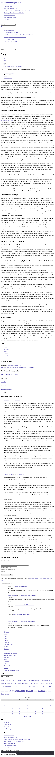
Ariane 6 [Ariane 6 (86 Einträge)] (20, 681)
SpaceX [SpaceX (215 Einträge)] (29, 691)
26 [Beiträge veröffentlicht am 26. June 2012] (12, 715)
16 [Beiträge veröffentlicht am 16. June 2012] (42, 709)
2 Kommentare (8, 78)
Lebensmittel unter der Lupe (10, 654)
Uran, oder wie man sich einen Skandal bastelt (14, 66)
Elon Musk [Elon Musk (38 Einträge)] (13, 684)
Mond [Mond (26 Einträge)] (17, 687)
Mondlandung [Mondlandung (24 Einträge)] (21, 687)
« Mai (25, 717)
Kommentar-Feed (8, 727)
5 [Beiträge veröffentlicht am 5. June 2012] (12, 706)
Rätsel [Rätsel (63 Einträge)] (50, 687)
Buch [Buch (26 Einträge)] (42, 681)
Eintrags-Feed (7, 725)
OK (2, 755)
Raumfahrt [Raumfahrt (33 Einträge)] (40, 687)
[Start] (5, 58)
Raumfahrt (6, 662)
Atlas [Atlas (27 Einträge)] (25, 681)
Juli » (29, 717)
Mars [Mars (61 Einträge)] (10, 687)
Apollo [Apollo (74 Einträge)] (3, 681)
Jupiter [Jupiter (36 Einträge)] (6, 687)
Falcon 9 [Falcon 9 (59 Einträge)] (23, 684)
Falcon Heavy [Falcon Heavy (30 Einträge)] (29, 684)
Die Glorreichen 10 (8, 645)
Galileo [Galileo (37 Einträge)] (37, 684)
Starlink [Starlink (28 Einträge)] (35, 692)
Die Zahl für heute (8, 648)
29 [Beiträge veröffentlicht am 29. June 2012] (35, 715)
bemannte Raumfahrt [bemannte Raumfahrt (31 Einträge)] (35, 681)
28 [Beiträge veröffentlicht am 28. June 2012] (27, 715)
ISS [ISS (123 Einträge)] (2, 687)
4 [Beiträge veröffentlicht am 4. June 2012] (4, 706)
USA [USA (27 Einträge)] (46, 692)
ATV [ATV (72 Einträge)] (28, 681)
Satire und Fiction (8, 667)
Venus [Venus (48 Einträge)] (2, 695)
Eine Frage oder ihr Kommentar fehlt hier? (15, 37)
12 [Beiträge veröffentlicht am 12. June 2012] (12, 709)
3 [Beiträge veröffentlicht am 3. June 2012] (50, 703)
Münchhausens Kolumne (10, 656)
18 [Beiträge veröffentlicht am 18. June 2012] (4, 712)
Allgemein (6, 633)
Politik (5, 660)
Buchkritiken (7, 637)
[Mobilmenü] (4, 26)
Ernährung (7, 76)
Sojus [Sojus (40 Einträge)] (13, 692)
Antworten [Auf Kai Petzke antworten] (17, 400)
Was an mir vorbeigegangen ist (11, 671)
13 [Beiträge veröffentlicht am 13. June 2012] (19, 709)
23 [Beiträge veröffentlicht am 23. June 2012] (42, 712)
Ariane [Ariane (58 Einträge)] (8, 681)
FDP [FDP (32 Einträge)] (34, 684)
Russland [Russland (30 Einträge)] (45, 687)
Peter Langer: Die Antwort (9, 374)
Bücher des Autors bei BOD (11, 32)
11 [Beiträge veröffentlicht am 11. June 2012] (4, 709)
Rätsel (5, 664)
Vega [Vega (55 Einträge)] (49, 692)
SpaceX (6, 669)
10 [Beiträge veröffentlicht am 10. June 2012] (50, 706)
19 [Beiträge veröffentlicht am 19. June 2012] (12, 712)
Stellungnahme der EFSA (7, 120)
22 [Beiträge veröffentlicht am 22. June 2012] (35, 712)
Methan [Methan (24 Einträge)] (13, 687)
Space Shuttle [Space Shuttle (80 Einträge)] (20, 692)
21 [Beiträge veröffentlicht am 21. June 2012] (27, 712)
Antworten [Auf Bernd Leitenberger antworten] (21, 474)
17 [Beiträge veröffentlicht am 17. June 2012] (50, 709)
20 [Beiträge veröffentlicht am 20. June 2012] (19, 712)
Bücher (5, 635)
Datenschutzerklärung (9, 30)
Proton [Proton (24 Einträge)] (35, 687)
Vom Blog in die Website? (10, 41)
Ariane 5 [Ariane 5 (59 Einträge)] (13, 681)
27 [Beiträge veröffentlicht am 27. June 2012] (19, 715)
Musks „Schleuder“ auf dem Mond (21, 615)
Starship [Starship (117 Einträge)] (41, 692)
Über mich (6, 43)
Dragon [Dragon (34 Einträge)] (8, 684)
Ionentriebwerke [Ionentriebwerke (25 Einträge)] (49, 684)
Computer (6, 643)
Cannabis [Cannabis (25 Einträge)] (45, 681)
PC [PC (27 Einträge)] (33, 687)
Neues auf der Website (9, 39)
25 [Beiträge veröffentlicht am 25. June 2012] (4, 715)
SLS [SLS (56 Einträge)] (10, 692)
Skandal (3, 382)
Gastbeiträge (7, 652)
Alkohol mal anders (7, 389)
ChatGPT (6, 639)
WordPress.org (7, 730)
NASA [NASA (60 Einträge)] (26, 687)
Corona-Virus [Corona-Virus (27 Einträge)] (3, 684)
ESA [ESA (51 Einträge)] (18, 684)
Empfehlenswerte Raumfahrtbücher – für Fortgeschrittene (18, 34)
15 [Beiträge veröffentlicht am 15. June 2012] (35, 709)
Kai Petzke (6, 400)
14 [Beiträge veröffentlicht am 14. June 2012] (27, 709)
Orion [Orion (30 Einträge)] (30, 687)
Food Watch (10, 365)
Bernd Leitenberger (9, 73)
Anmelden (6, 723)
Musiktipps (6, 658)
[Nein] (16, 755)
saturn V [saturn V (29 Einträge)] (2, 692)
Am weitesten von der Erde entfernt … (21, 587)
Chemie (6, 641)
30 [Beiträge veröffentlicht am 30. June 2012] (42, 715)
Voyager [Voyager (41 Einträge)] (7, 695)
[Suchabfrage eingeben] (8, 25)
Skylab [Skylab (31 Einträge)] (6, 692)
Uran (20, 365)
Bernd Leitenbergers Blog (11, 2)
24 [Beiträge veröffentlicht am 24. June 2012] (50, 712)
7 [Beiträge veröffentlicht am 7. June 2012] (27, 706)
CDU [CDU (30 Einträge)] (48, 681)
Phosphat (16, 365)
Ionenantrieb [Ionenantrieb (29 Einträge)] (42, 684)
